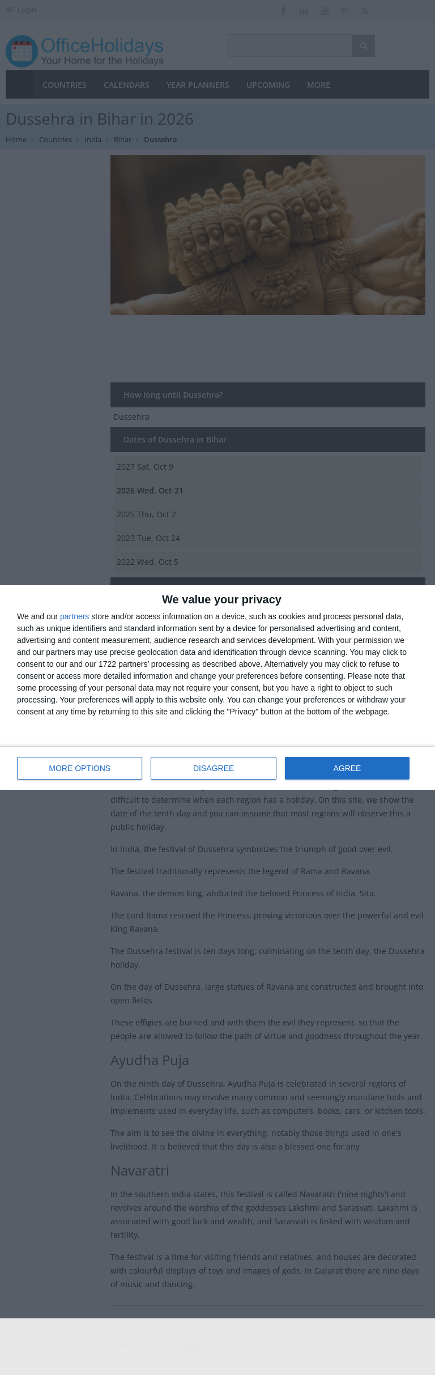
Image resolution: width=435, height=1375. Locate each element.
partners (74, 616)
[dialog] (217, 687)
